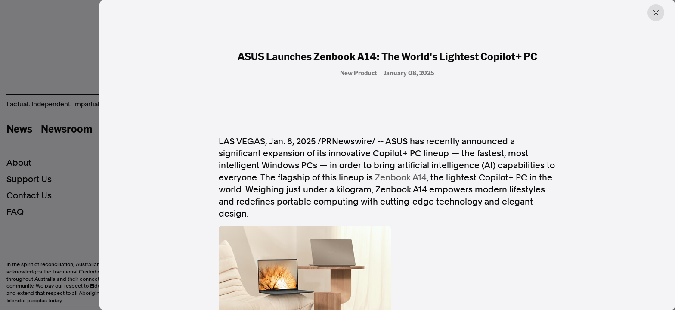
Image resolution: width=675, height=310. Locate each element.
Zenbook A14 (401, 177)
